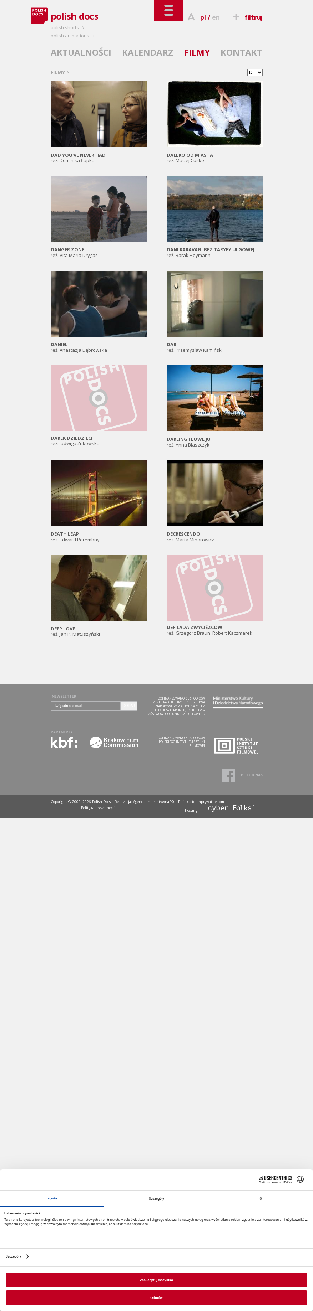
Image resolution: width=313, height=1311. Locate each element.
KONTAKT (241, 52)
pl (203, 17)
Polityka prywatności (98, 807)
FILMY (197, 52)
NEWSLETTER (64, 696)
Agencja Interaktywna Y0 (153, 801)
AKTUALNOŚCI (81, 52)
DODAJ (129, 706)
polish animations (74, 35)
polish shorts (68, 27)
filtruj (246, 17)
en (216, 17)
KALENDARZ (147, 52)
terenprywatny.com (208, 801)
